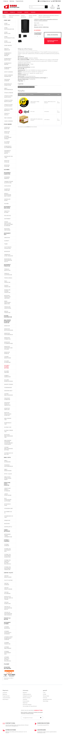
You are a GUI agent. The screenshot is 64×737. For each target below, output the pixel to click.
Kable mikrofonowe (7, 470)
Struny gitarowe (8, 92)
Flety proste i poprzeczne (8, 247)
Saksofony (7, 237)
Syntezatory (7, 186)
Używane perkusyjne (7, 643)
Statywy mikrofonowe (7, 576)
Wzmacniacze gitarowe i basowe (7, 54)
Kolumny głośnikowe (7, 362)
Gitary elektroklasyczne (9, 28)
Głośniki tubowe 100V (8, 431)
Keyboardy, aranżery (7, 178)
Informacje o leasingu (27, 704)
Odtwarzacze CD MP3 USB (8, 453)
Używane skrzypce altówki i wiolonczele (7, 659)
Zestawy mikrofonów (7, 357)
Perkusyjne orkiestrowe (7, 307)
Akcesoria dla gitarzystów (8, 84)
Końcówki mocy (8, 390)
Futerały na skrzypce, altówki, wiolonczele (7, 562)
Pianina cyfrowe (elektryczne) (8, 182)
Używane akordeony (7, 627)
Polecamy (19, 12)
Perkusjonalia (8, 278)
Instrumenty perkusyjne (7, 265)
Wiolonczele (7, 215)
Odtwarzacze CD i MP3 (8, 516)
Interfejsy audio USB (7, 128)
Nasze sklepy (45, 701)
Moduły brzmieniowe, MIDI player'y (7, 195)
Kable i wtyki (7, 457)
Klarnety (6, 240)
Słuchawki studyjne (7, 142)
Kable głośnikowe (7, 461)
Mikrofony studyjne (7, 132)
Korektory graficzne (7, 409)
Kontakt (26, 12)
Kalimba (6, 203)
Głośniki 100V (7, 427)
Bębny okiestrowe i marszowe (7, 302)
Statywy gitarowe (6, 584)
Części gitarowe (8, 121)
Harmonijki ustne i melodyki (8, 255)
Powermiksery (8, 387)
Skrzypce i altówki (7, 212)
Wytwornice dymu (7, 504)
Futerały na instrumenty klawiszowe (7, 556)
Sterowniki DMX (8, 508)
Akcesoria (7, 523)
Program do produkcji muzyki (7, 152)
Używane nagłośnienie (7, 647)
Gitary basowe (8, 45)
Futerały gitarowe (6, 545)
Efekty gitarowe (8, 72)
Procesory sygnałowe (7, 399)
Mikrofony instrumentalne (8, 334)
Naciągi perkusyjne (7, 312)
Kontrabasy (7, 218)
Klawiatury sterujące (7, 190)
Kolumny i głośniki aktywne (6, 367)
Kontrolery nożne (7, 200)
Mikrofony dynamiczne (7, 338)
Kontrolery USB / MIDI (8, 157)
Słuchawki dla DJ (8, 512)
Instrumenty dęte (7, 234)
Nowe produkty (46, 695)
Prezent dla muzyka (7, 619)
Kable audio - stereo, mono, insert (7, 478)
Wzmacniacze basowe (7, 64)
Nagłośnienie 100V (7, 419)
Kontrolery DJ (8, 526)
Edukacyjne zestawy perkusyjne (7, 291)
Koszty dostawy (26, 701)
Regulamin (25, 692)
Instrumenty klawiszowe (7, 173)
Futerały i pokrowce (6, 540)
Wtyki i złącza (8, 473)
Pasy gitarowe (8, 118)
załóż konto (52, 8)
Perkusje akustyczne (7, 270)
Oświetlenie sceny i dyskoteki (7, 484)
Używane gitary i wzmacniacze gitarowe (8, 638)
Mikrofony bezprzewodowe (8, 329)
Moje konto (5, 690)
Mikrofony (7, 325)
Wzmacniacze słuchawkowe (8, 147)
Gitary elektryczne (7, 42)
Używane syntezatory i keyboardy (7, 632)
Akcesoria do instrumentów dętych (8, 260)
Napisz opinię (36, 22)
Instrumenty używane (7, 623)
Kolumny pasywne (6, 372)
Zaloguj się (5, 1)
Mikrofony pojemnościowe (8, 343)
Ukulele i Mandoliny (7, 49)
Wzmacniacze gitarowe (7, 68)
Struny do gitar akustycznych (8, 101)
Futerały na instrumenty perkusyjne (7, 568)
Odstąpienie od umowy (27, 695)
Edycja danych (5, 699)
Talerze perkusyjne (7, 286)
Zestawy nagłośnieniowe (8, 394)
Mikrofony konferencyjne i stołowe (8, 348)
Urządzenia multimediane (7, 668)
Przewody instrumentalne (8, 465)
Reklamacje (25, 702)
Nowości (6, 12)
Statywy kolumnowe (7, 593)
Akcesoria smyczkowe (7, 229)
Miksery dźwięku (8, 384)
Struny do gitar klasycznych (8, 96)
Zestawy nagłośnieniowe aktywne (8, 449)
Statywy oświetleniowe (8, 588)
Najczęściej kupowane (47, 699)
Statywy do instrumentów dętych (8, 608)
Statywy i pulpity (8, 572)
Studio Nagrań (8, 124)
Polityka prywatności (27, 694)
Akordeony (7, 251)
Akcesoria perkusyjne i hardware (7, 297)
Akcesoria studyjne (7, 166)
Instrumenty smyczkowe (7, 207)
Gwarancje (25, 699)
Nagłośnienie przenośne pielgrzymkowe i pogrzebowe (8, 442)
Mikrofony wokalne (7, 353)
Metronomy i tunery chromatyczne (8, 535)
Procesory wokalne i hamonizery (7, 404)
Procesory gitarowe (7, 80)
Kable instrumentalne (8, 89)
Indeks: (35, 25)
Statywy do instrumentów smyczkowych (8, 614)
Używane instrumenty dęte (7, 653)
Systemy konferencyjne (8, 316)
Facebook (33, 12)
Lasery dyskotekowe (7, 494)
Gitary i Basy (7, 20)
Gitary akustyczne (7, 33)
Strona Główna (4, 16)
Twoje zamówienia (6, 697)
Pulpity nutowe (8, 580)
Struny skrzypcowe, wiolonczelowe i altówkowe (8, 223)
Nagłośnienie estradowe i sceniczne (7, 321)
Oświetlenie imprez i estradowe (7, 489)
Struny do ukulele (7, 114)
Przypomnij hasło (19, 1)
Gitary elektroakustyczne (9, 37)
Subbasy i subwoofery (7, 376)
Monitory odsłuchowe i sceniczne (7, 414)
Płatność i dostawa (26, 697)
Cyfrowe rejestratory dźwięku (7, 137)
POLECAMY (6, 664)
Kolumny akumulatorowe (8, 380)
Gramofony (7, 520)
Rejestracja (12, 1)
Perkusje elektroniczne (8, 274)
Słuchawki (6, 169)
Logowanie (5, 692)
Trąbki (6, 244)
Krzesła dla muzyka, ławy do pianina (8, 598)
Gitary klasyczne (7, 24)
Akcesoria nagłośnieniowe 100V (8, 436)
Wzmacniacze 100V (7, 423)
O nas (44, 692)
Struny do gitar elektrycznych (8, 105)
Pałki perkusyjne (7, 282)
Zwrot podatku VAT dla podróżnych (30, 706)
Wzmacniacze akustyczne (7, 59)
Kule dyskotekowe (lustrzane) (7, 500)
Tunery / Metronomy (7, 530)
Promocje (12, 12)
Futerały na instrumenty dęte (7, 550)
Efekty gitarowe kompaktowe (8, 76)
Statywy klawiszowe (7, 603)
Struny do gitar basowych (8, 110)
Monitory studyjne (6, 161)
